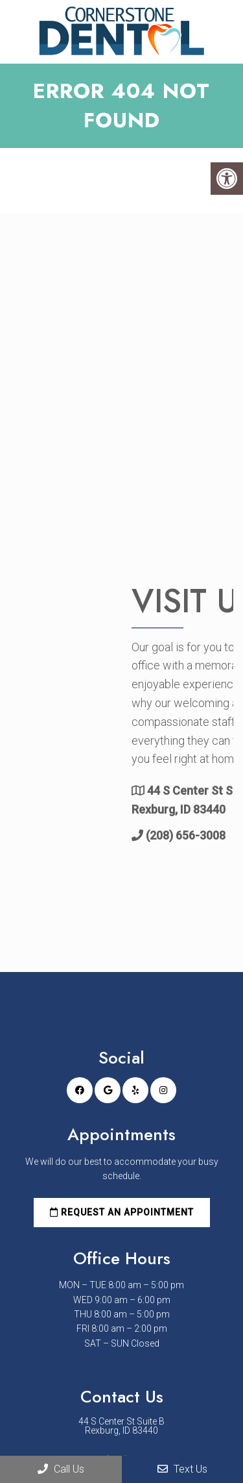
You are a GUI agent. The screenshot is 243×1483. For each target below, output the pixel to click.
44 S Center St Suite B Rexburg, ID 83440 (121, 1426)
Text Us (182, 1469)
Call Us (61, 1469)
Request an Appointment (122, 1212)
